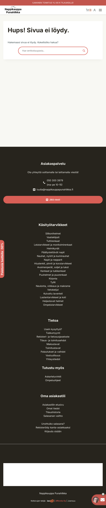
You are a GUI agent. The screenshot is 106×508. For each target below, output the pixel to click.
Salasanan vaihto (53, 416)
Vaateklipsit (53, 237)
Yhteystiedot (53, 359)
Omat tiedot (53, 408)
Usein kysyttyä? (53, 329)
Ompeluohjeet (53, 380)
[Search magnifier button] (84, 51)
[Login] (94, 10)
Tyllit (53, 282)
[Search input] (51, 51)
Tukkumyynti (53, 333)
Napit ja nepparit (53, 259)
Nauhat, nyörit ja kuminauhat (53, 256)
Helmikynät (53, 248)
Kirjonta (53, 278)
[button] (98, 494)
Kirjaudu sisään (53, 431)
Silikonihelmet (53, 233)
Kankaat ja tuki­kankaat (53, 271)
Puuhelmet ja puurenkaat (53, 274)
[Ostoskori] (89, 10)
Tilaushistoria (53, 412)
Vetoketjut (53, 289)
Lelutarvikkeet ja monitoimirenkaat (53, 244)
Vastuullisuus (53, 355)
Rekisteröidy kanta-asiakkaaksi (53, 427)
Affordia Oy (61, 501)
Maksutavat (53, 344)
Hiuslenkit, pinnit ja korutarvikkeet (53, 263)
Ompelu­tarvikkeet (53, 304)
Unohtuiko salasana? (53, 423)
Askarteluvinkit (53, 376)
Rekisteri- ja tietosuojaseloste (53, 336)
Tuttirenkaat (53, 241)
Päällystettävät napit (53, 252)
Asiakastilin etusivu (53, 404)
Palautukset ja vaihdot (53, 351)
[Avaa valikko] (101, 10)
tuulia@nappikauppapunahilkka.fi (55, 189)
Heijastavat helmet (53, 301)
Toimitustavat (53, 348)
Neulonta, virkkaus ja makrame (53, 286)
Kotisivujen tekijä (38, 501)
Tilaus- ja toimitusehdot (53, 340)
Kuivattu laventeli (53, 293)
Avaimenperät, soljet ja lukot (53, 267)
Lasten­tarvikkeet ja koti (53, 297)
